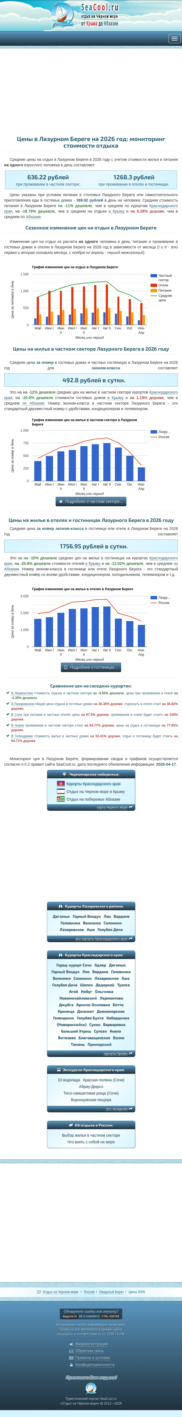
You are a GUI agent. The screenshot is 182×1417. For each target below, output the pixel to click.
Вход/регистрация (91, 1344)
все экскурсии (116, 1109)
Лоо (107, 916)
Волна (118, 1037)
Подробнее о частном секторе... (91, 501)
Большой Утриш (76, 1031)
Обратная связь (89, 1351)
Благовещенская (94, 1037)
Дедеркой (105, 984)
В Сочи (16, 715)
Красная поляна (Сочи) (103, 1080)
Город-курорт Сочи (74, 965)
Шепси (86, 984)
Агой (73, 991)
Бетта (118, 1004)
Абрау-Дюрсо (91, 1086)
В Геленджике (22, 736)
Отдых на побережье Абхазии (93, 799)
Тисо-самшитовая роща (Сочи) (90, 1093)
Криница (66, 1011)
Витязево (67, 1037)
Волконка (92, 922)
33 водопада (69, 1080)
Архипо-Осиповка (93, 1004)
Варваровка (114, 1024)
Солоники (113, 922)
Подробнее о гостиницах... (91, 667)
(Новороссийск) (71, 1024)
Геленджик (63, 1017)
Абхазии (33, 217)
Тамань (78, 1044)
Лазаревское (72, 929)
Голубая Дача (110, 929)
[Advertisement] (91, 92)
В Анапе (17, 725)
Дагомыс (61, 916)
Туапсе (123, 984)
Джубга (66, 1004)
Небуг (86, 991)
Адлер (100, 965)
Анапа (115, 1031)
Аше (91, 929)
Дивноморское (111, 1011)
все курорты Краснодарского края (102, 939)
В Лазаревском (22, 704)
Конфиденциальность (95, 1364)
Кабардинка (117, 1017)
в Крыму (117, 211)
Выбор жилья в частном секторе (91, 1135)
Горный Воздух (87, 916)
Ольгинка (104, 991)
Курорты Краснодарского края (93, 784)
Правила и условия (92, 1358)
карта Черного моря (112, 807)
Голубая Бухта (90, 1017)
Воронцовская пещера (91, 1100)
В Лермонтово (22, 693)
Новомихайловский (78, 998)
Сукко (94, 1024)
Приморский (100, 1044)
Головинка (70, 922)
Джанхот (85, 1011)
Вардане (122, 916)
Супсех (100, 1031)
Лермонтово (111, 998)
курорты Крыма (116, 1053)
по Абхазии (33, 403)
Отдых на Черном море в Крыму (96, 791)
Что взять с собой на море (91, 1142)
